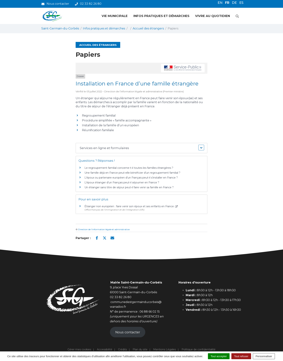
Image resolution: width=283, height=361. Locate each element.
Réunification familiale (98, 130)
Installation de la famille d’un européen (110, 125)
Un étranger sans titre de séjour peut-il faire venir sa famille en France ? (129, 187)
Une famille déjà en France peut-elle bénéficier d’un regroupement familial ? (132, 172)
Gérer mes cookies (79, 349)
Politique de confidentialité (198, 349)
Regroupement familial (99, 115)
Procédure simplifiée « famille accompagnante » (116, 120)
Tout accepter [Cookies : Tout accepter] (219, 356)
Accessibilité (104, 349)
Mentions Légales (164, 349)
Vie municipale (115, 16)
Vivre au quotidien (212, 16)
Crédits (122, 349)
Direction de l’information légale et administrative (104, 229)
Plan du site (140, 349)
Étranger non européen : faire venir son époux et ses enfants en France (131, 206)
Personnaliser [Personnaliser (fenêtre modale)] (264, 356)
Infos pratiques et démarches (161, 16)
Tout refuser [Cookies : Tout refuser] (241, 356)
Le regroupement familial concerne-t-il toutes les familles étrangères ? (128, 167)
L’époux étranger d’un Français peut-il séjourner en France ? (121, 182)
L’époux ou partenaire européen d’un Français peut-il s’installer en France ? (131, 177)
